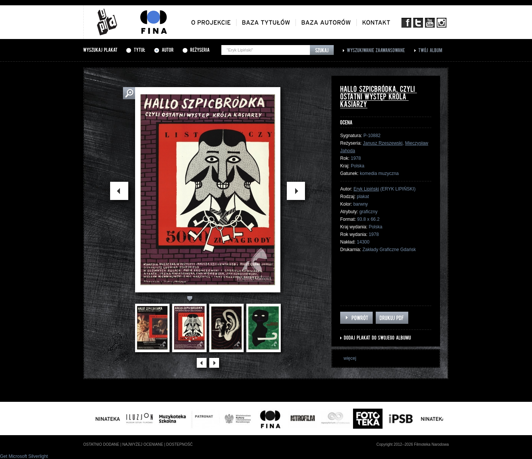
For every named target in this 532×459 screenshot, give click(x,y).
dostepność (179, 444)
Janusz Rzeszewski (383, 143)
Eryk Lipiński (366, 189)
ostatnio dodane (101, 444)
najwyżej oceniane (142, 444)
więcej (350, 358)
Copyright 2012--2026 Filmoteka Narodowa (412, 444)
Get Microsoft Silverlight (24, 456)
